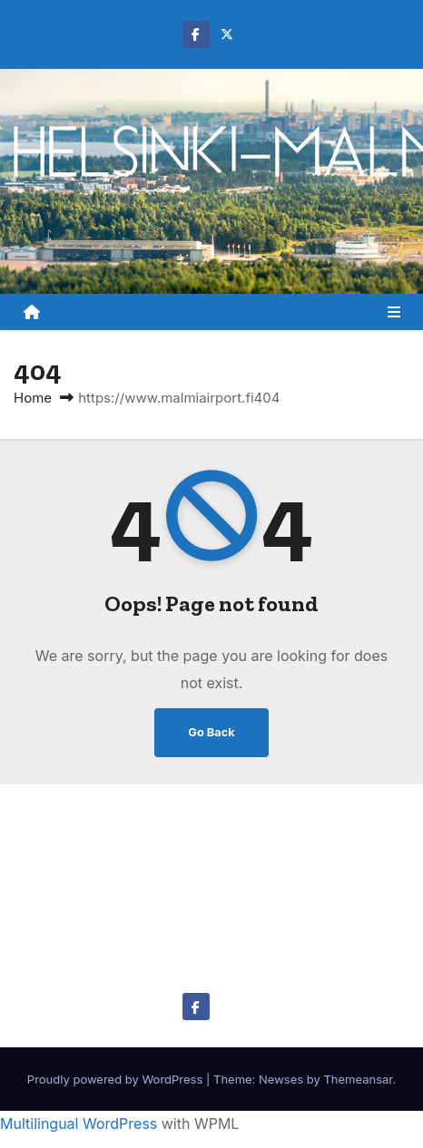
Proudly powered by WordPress (116, 1079)
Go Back (211, 732)
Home (33, 397)
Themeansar (357, 1079)
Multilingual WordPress (78, 1123)
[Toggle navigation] (394, 311)
